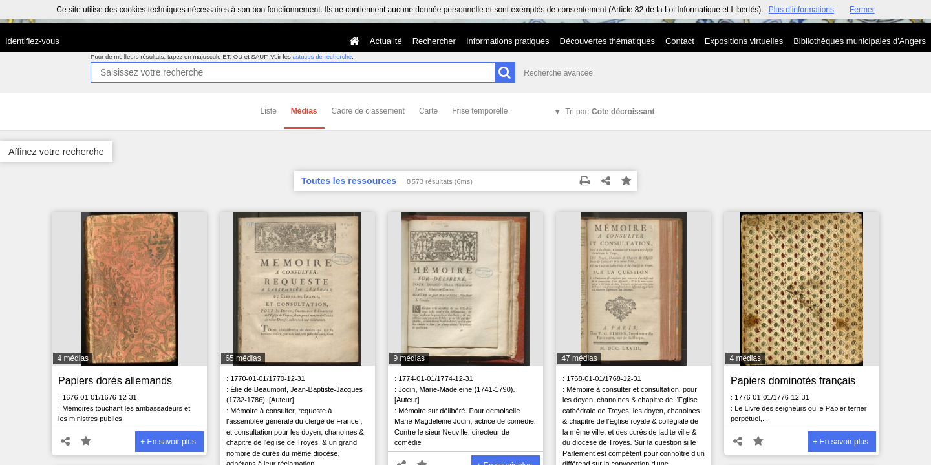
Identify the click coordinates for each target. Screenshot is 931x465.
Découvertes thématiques (607, 41)
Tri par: (609, 111)
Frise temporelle (480, 111)
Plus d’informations (801, 9)
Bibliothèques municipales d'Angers (859, 41)
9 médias (409, 358)
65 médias (243, 358)
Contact (679, 41)
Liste (269, 111)
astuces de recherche (322, 56)
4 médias (73, 358)
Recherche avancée (558, 73)
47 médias (579, 358)
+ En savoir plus (168, 441)
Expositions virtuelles (744, 41)
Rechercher (434, 41)
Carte (428, 111)
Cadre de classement (368, 111)
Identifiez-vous (32, 41)
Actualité (386, 41)
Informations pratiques (508, 41)
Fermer (862, 9)
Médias (304, 111)
